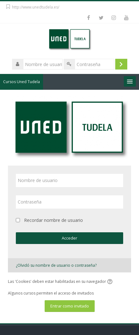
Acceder (69, 238)
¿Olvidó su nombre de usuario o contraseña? (56, 265)
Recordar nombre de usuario (53, 220)
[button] (111, 281)
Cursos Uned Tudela (21, 81)
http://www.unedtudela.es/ (35, 7)
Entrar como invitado (69, 306)
